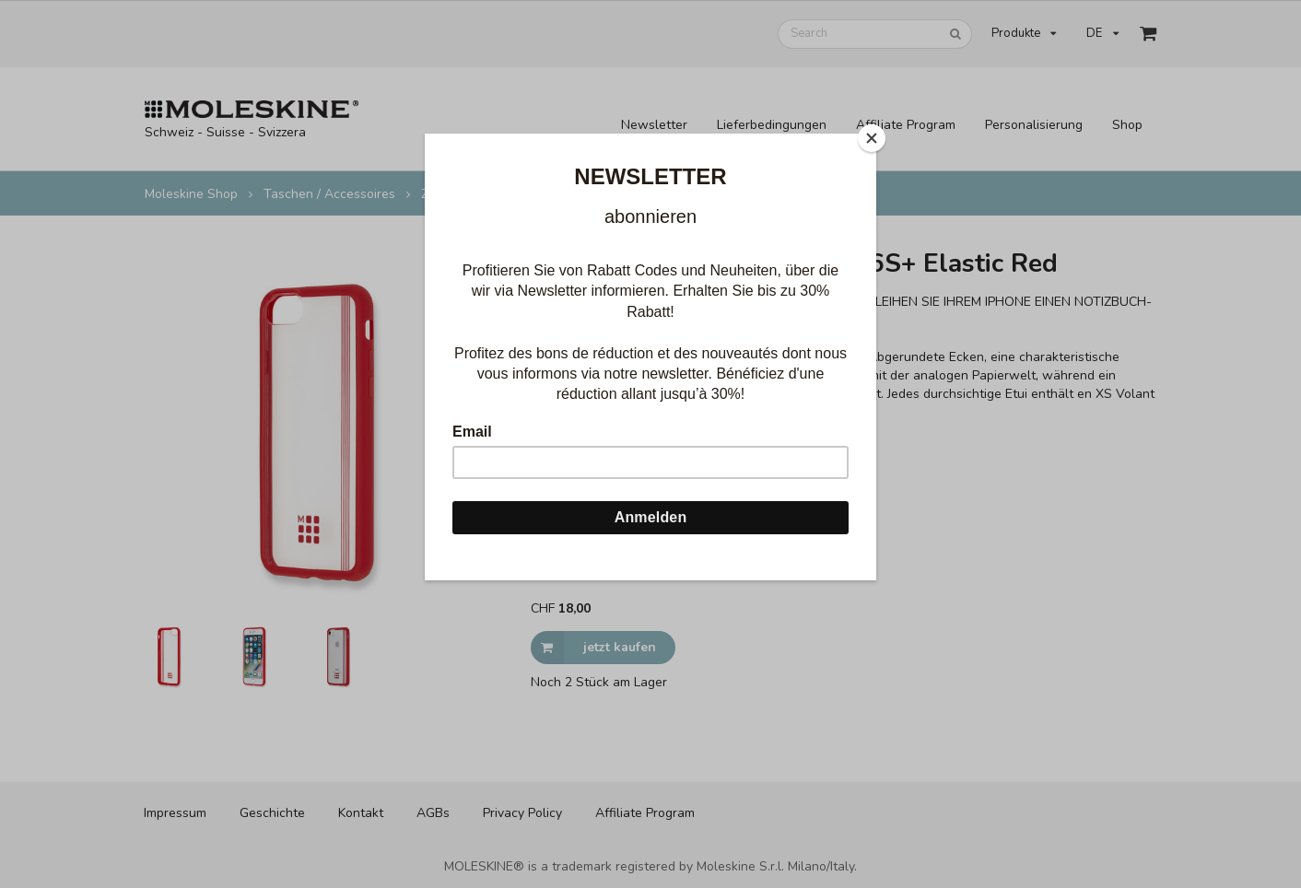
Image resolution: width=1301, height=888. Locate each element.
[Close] (871, 138)
